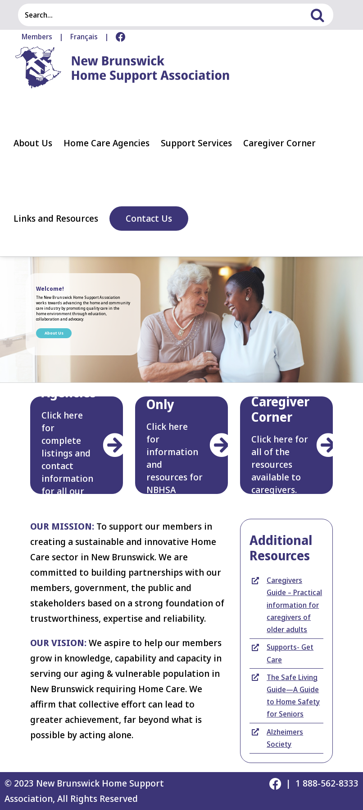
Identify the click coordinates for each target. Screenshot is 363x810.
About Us (54, 333)
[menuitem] (84, 37)
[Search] (322, 15)
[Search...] (164, 15)
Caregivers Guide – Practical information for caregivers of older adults (294, 604)
